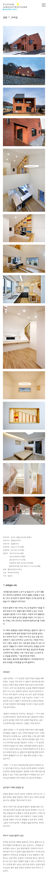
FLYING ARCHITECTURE (15, 5)
